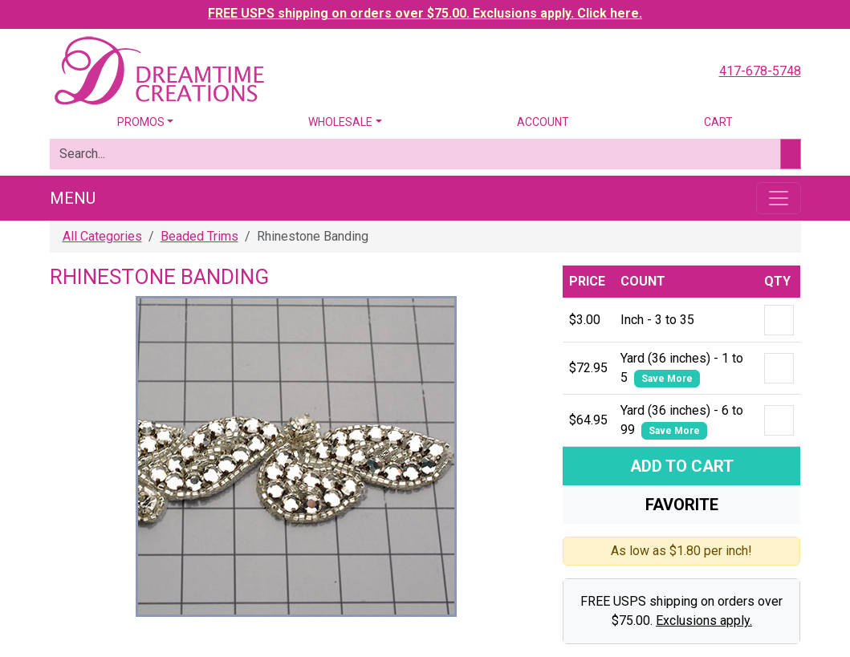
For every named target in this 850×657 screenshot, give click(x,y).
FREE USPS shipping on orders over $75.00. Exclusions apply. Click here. (425, 13)
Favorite (681, 504)
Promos (141, 122)
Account (543, 122)
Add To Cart (682, 466)
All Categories (102, 236)
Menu (73, 198)
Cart (718, 122)
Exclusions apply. (704, 620)
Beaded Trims (199, 236)
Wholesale (340, 122)
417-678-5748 (760, 71)
